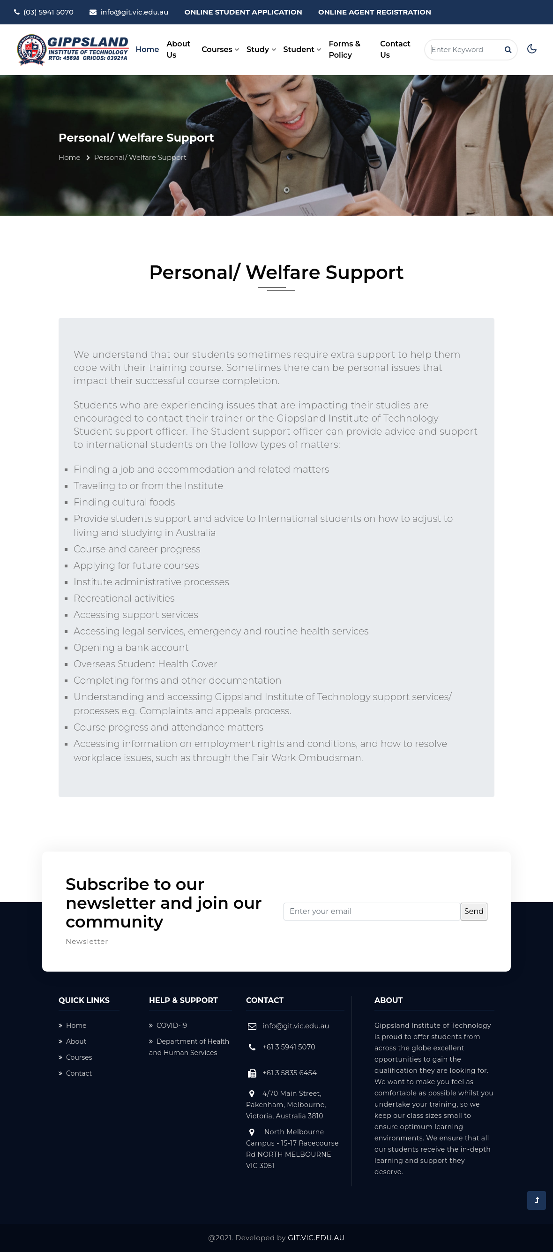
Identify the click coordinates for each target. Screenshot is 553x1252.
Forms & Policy (344, 49)
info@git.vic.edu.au (134, 12)
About (72, 1041)
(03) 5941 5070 (48, 12)
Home (147, 49)
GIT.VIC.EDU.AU (316, 1237)
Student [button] (302, 49)
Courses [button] (220, 49)
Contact (75, 1073)
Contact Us (395, 49)
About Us (178, 49)
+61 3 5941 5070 (288, 1046)
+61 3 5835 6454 (289, 1072)
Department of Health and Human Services (189, 1047)
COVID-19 (168, 1025)
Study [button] (261, 49)
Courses (75, 1057)
